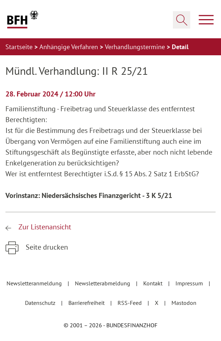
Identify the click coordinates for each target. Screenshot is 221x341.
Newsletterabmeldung (103, 283)
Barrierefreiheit (87, 302)
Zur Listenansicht (44, 227)
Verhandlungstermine (136, 47)
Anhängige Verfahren (69, 47)
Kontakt (153, 283)
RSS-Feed (130, 302)
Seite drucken (46, 247)
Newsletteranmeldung (35, 283)
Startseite (19, 47)
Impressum (189, 283)
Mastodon (183, 302)
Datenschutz (41, 302)
